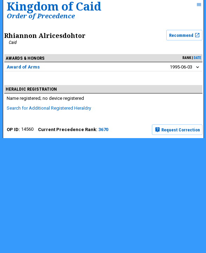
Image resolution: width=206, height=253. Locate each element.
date (197, 58)
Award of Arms (23, 67)
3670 (103, 129)
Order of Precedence (41, 15)
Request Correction (177, 129)
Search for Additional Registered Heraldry (49, 108)
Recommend (184, 35)
